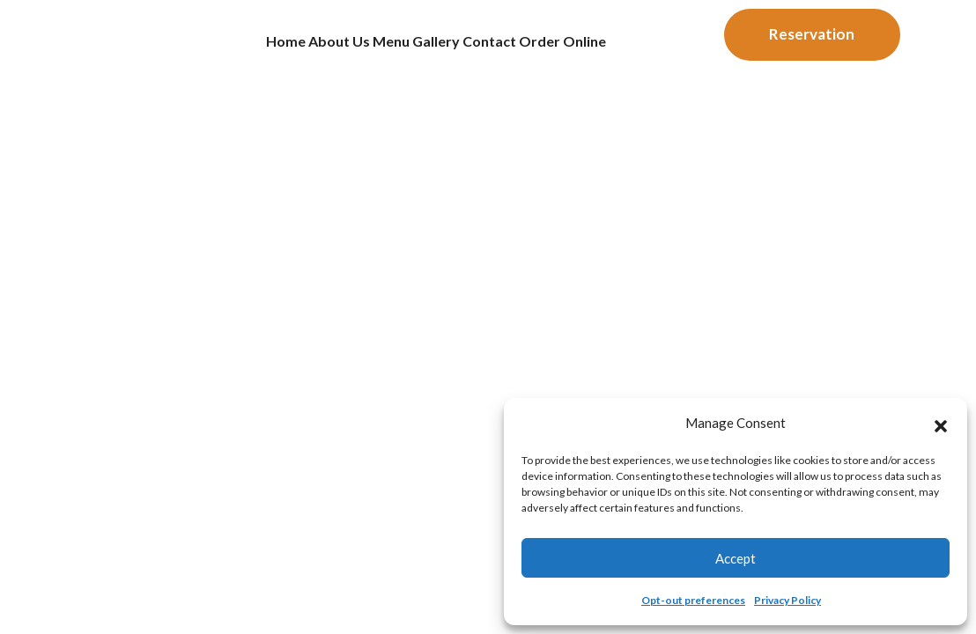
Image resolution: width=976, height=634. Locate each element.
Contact (523, 48)
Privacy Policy (787, 600)
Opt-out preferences (693, 600)
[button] (941, 423)
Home (224, 48)
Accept (735, 558)
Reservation (811, 41)
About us (301, 48)
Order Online (622, 48)
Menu (377, 48)
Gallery (445, 48)
